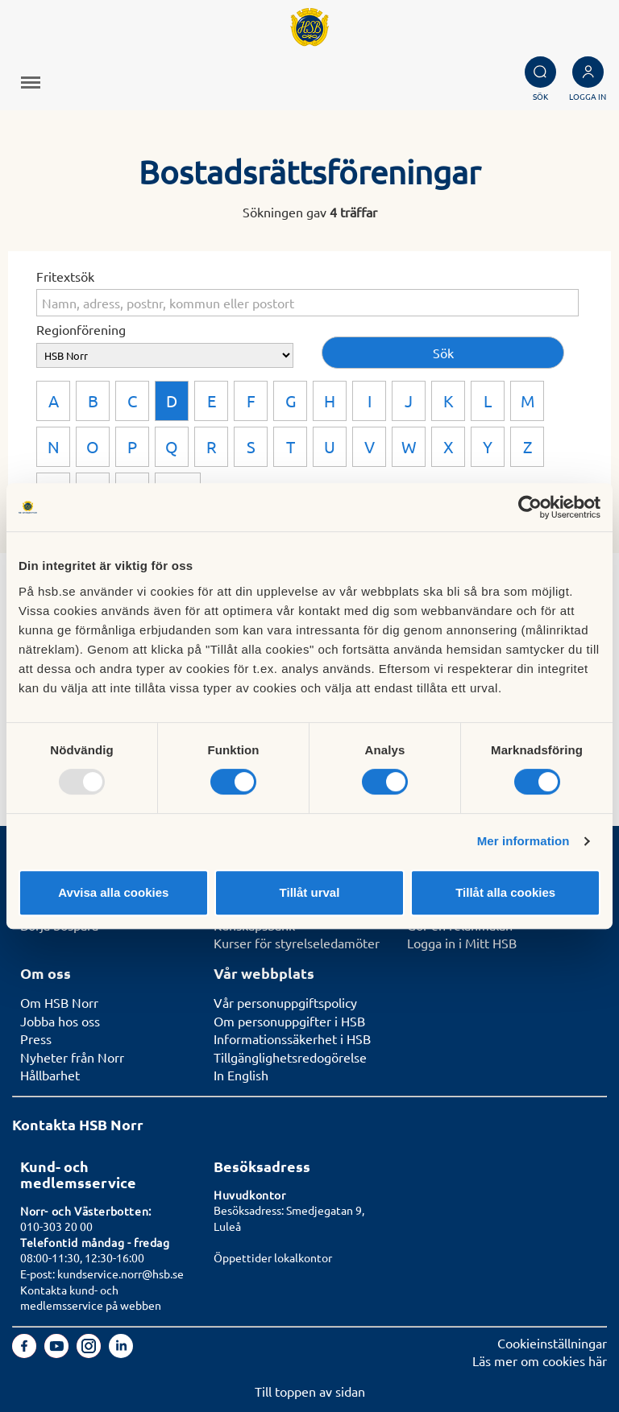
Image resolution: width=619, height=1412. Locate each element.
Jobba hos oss (60, 1021)
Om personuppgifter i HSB (289, 1021)
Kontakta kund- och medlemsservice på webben (90, 1297)
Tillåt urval (310, 892)
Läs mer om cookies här (539, 1360)
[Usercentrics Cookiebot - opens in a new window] (529, 507)
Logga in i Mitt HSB (462, 943)
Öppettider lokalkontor (273, 1257)
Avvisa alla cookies (113, 892)
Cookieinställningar (552, 1343)
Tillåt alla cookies (505, 892)
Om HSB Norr (59, 1002)
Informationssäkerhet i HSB (292, 1038)
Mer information (523, 841)
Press (36, 1038)
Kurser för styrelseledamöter (297, 943)
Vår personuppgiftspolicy (285, 1002)
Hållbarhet (50, 1075)
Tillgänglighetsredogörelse (290, 1057)
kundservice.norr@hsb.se (120, 1273)
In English (241, 1075)
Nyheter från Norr (72, 1057)
